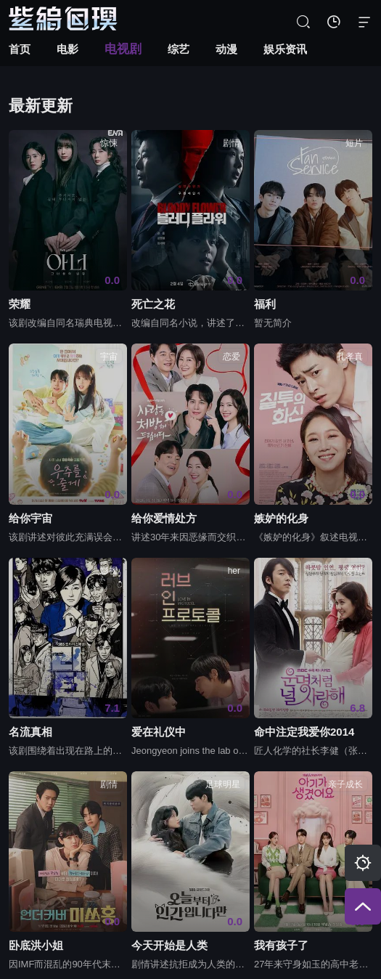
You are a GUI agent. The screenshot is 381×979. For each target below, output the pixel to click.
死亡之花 (153, 304)
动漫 (226, 49)
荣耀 (19, 304)
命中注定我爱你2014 (304, 732)
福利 (265, 304)
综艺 (178, 49)
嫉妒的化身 (281, 518)
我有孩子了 (281, 946)
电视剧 (123, 49)
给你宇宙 (30, 518)
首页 (19, 49)
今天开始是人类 (169, 946)
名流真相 (30, 732)
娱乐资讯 (285, 49)
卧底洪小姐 (36, 946)
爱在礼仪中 (158, 732)
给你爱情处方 (164, 518)
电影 (67, 49)
